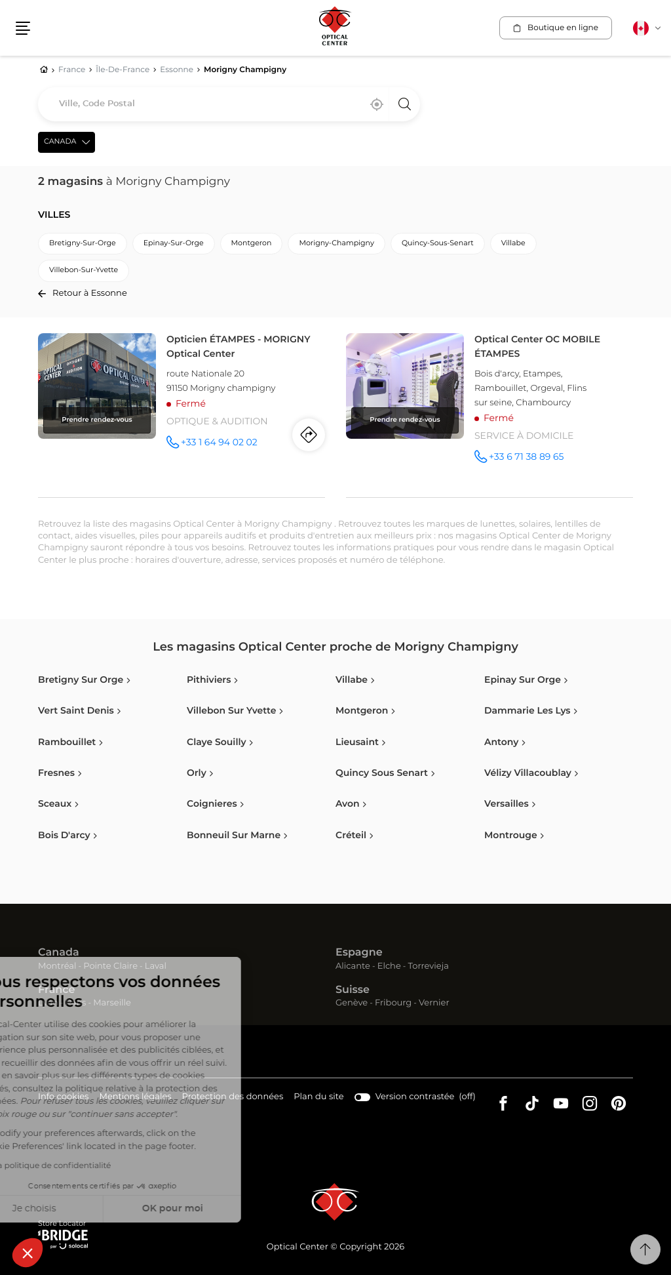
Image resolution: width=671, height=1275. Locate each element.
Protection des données (233, 1097)
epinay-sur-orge (174, 243)
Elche (389, 966)
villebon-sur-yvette (83, 270)
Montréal (57, 966)
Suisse (353, 990)
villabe (513, 243)
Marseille (112, 1003)
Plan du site (318, 1097)
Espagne (359, 953)
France (56, 990)
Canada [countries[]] (60, 142)
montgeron (251, 243)
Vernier (434, 1003)
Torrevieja (428, 966)
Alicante (353, 966)
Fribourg (393, 1003)
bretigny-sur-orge (82, 243)
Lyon (48, 1003)
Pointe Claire (110, 966)
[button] (27, 1252)
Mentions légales (135, 1097)
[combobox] (229, 104)
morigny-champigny (336, 243)
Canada (58, 953)
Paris (76, 1003)
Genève (352, 1003)
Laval (155, 966)
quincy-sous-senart (438, 243)
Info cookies (63, 1097)
